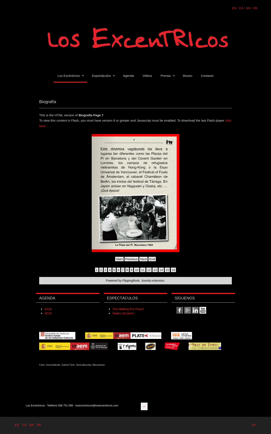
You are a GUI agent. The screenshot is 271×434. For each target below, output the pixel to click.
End (152, 259)
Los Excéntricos (68, 75)
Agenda (128, 75)
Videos (147, 75)
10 (136, 270)
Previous (131, 259)
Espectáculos (101, 75)
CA (241, 8)
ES (234, 8)
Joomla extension (152, 280)
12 (149, 270)
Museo (187, 75)
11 (143, 270)
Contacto (207, 75)
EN (248, 8)
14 (161, 270)
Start (119, 259)
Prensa (166, 75)
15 (167, 270)
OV (254, 425)
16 (173, 270)
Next (143, 259)
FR (255, 8)
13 (155, 270)
